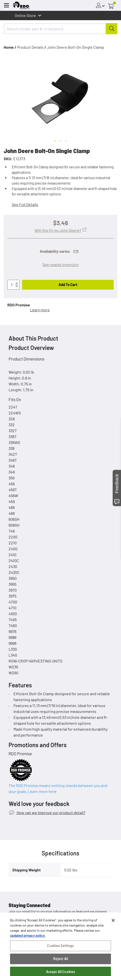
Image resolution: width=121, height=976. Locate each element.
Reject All (60, 967)
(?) (75, 251)
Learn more (40, 309)
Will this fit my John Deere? (58, 230)
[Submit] (111, 28)
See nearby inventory (60, 264)
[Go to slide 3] (66, 141)
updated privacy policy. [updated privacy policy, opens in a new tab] (28, 944)
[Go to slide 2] (60, 141)
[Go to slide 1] (55, 141)
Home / (10, 47)
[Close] (113, 928)
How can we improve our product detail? (50, 812)
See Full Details (25, 204)
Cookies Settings (60, 954)
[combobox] (60, 28)
